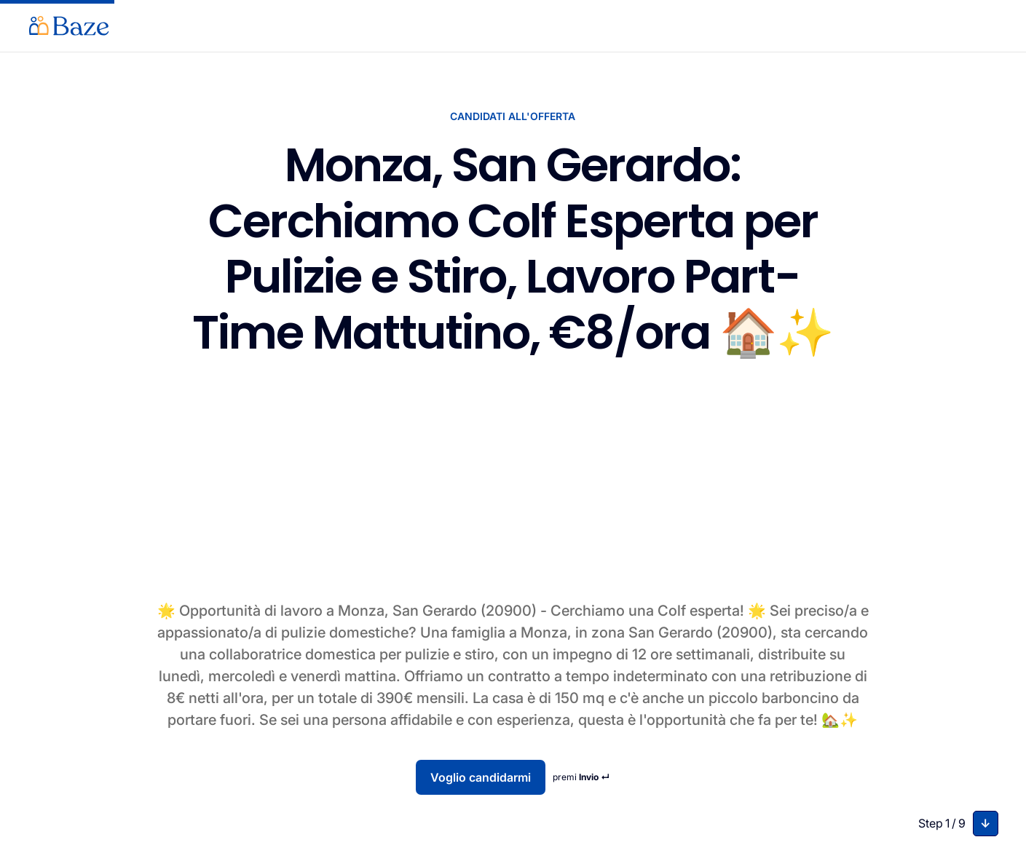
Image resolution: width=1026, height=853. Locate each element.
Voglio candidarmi (480, 777)
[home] (69, 26)
